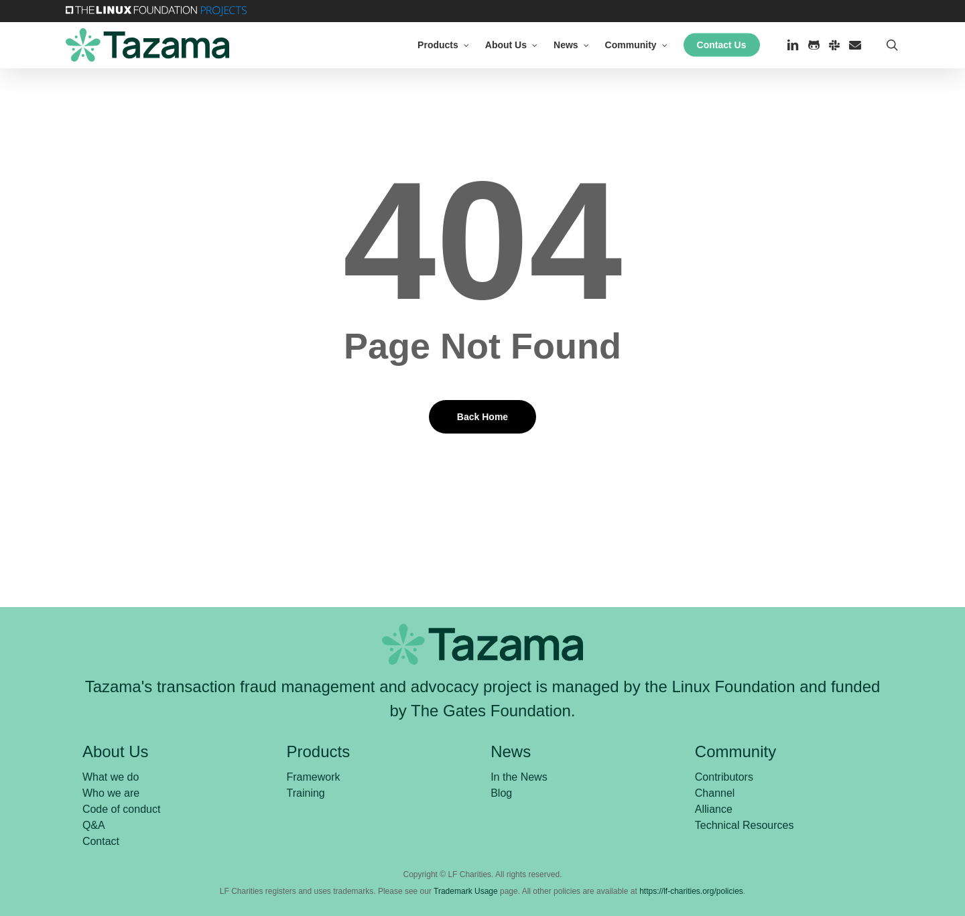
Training (306, 793)
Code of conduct (121, 809)
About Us (115, 751)
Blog (501, 793)
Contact (100, 841)
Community (735, 751)
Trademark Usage (466, 891)
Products (318, 751)
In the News (519, 777)
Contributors (724, 777)
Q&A (93, 825)
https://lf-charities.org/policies (691, 891)
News (511, 751)
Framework (313, 777)
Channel (715, 793)
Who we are (110, 793)
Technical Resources (744, 825)
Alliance (713, 809)
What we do (110, 777)
